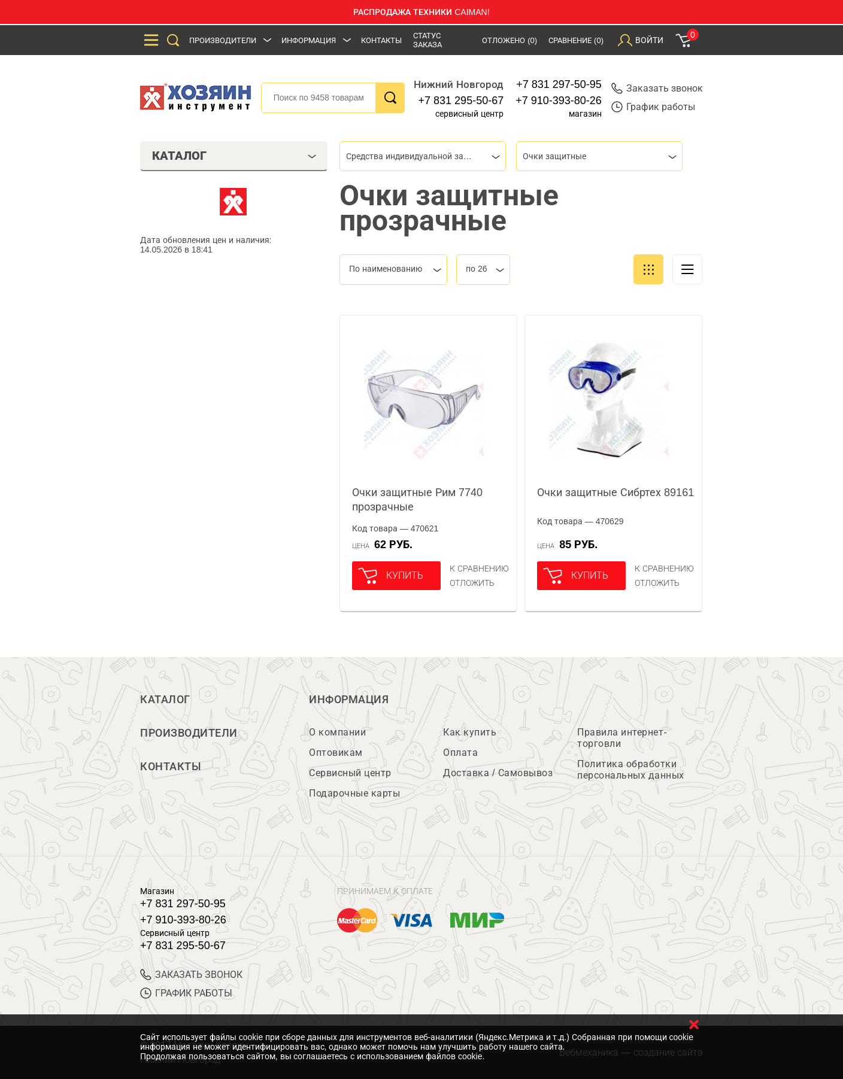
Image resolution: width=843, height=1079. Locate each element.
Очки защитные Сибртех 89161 (615, 493)
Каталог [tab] (234, 155)
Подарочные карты (354, 793)
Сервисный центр (350, 773)
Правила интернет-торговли (622, 738)
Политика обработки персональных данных (630, 769)
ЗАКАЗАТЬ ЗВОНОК (191, 974)
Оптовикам (336, 752)
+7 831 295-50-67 (461, 101)
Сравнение (576, 40)
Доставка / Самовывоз (498, 773)
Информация (308, 40)
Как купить (469, 732)
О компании (337, 732)
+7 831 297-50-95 (559, 84)
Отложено (509, 40)
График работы (653, 107)
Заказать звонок (657, 88)
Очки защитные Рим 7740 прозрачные (417, 500)
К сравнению (479, 568)
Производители (222, 40)
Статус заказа (427, 40)
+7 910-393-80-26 (558, 101)
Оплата (460, 752)
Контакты (381, 40)
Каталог (165, 700)
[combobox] (422, 156)
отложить (472, 583)
